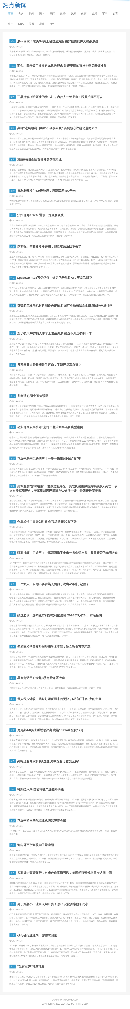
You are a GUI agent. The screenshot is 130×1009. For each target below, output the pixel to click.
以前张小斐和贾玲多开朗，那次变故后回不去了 (49, 246)
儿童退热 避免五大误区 (33, 396)
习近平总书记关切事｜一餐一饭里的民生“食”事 (49, 458)
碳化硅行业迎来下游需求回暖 (37, 935)
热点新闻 (15, 5)
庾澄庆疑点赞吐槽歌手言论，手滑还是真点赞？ (49, 365)
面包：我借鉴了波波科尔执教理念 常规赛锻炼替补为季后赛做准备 (61, 66)
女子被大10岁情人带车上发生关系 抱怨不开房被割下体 (54, 333)
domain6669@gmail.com (65, 999)
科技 (10, 24)
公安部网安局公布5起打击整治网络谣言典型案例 (50, 427)
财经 (73, 13)
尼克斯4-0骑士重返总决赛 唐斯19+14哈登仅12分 (50, 730)
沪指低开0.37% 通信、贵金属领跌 (40, 215)
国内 (42, 13)
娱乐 (94, 13)
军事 (104, 13)
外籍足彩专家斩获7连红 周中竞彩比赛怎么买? (48, 761)
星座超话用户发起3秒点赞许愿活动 (41, 678)
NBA (21, 24)
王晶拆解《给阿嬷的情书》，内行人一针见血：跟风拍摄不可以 (60, 97)
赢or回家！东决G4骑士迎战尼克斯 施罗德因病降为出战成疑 (57, 41)
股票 (31, 24)
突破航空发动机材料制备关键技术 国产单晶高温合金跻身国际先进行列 (65, 305)
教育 (115, 13)
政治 (63, 13)
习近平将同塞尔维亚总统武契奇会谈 (41, 820)
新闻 (31, 13)
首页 (10, 13)
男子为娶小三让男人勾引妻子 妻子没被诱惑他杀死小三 (54, 904)
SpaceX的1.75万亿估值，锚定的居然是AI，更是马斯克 (54, 278)
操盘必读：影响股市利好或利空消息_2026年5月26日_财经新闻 (59, 615)
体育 (83, 13)
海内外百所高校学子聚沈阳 (35, 845)
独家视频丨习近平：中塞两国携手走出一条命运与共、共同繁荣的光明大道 (67, 553)
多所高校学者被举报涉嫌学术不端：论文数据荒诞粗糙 (53, 646)
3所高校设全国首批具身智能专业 (39, 159)
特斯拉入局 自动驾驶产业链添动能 (40, 789)
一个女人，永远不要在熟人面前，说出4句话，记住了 (53, 584)
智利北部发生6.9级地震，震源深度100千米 (46, 191)
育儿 (13, 395)
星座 (42, 24)
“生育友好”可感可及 (30, 966)
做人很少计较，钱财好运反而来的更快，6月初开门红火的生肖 (59, 699)
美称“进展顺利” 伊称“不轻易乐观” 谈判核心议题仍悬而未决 (57, 128)
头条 (21, 13)
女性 (52, 24)
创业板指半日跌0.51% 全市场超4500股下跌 (47, 521)
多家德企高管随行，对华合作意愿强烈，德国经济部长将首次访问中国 (64, 873)
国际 (52, 13)
